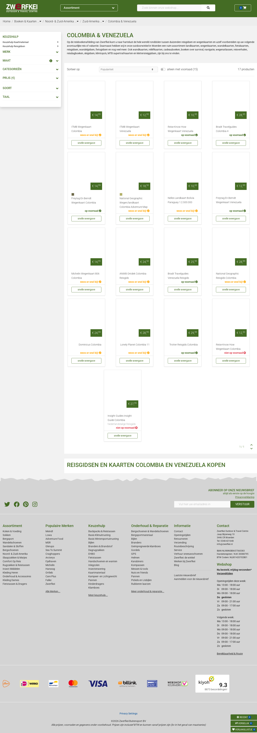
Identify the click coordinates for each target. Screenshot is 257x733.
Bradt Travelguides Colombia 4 (226, 129)
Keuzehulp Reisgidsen (14, 46)
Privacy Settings (128, 713)
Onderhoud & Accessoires (17, 576)
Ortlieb (49, 572)
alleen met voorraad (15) (182, 69)
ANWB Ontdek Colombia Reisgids (133, 276)
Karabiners (137, 561)
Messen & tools (139, 568)
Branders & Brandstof (100, 546)
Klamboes (93, 587)
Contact (178, 531)
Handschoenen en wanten (102, 561)
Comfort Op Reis (12, 561)
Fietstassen (94, 557)
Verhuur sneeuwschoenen (188, 553)
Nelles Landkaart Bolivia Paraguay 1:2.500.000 (181, 200)
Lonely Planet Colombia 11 (135, 344)
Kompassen (137, 565)
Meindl (49, 531)
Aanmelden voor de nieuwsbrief (191, 579)
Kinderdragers (96, 583)
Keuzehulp (96, 526)
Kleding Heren (10, 572)
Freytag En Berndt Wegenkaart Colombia (83, 200)
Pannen (135, 576)
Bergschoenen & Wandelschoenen (150, 531)
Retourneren (181, 538)
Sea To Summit (54, 550)
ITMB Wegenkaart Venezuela (130, 129)
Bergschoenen (11, 550)
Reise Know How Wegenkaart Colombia (228, 346)
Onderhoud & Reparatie (149, 526)
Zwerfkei (50, 583)
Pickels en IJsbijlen (141, 580)
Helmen (135, 557)
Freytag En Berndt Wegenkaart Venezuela (228, 200)
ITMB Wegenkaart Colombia (81, 129)
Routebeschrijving (184, 546)
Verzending (180, 542)
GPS (133, 553)
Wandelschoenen (12, 542)
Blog (176, 565)
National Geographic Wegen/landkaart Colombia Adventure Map (134, 203)
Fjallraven (51, 561)
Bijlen (91, 542)
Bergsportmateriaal (142, 535)
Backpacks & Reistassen (101, 531)
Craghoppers (53, 553)
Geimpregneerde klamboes (146, 546)
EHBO (91, 553)
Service (178, 550)
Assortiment (89, 8)
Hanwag (50, 568)
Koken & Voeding (12, 531)
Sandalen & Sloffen (13, 546)
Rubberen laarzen (141, 583)
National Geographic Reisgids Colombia (227, 276)
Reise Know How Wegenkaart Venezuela (180, 129)
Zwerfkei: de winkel (184, 557)
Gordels (135, 550)
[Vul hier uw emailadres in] (202, 504)
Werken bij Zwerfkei (184, 561)
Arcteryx (50, 557)
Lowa (49, 535)
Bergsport (8, 538)
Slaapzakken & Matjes (15, 557)
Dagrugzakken (96, 550)
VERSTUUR (242, 504)
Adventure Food (54, 538)
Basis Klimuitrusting (99, 535)
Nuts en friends (139, 572)
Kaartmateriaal (96, 572)
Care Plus (51, 576)
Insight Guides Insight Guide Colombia (123, 420)
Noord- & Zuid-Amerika (15, 553)
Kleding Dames (11, 580)
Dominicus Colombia (90, 344)
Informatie (182, 526)
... (39, 21)
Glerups (50, 546)
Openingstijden (182, 535)
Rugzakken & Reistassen (16, 565)
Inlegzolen (94, 565)
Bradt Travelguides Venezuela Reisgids (178, 276)
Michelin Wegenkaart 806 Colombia (85, 276)
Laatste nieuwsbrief (185, 575)
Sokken (7, 535)
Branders (136, 542)
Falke (48, 580)
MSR (48, 542)
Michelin (50, 565)
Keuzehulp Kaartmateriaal (16, 42)
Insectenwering (96, 568)
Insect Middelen (11, 568)
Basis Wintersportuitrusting (103, 538)
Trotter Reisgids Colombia (183, 344)
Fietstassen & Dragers (15, 583)
